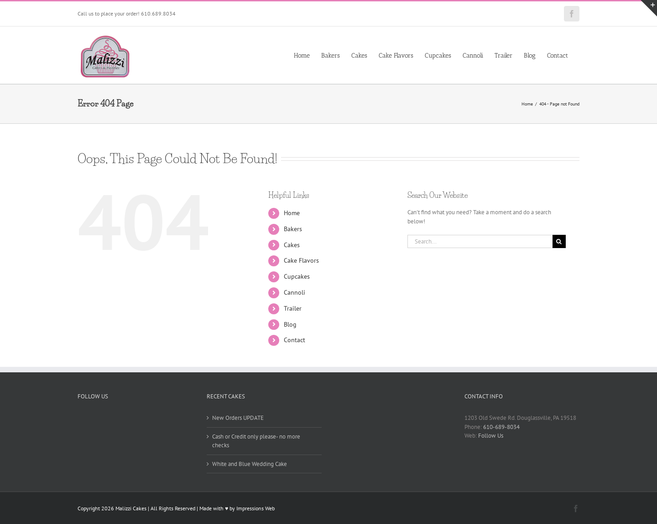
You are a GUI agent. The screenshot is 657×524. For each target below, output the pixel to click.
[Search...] (480, 241)
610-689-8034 (501, 427)
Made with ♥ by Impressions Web (237, 508)
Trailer (293, 308)
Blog (290, 324)
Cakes (292, 245)
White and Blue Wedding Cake (249, 464)
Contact (294, 340)
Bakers (293, 229)
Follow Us (490, 435)
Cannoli (294, 292)
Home (292, 213)
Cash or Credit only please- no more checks (256, 441)
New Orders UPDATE (238, 418)
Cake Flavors (301, 260)
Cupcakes (297, 276)
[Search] (559, 241)
